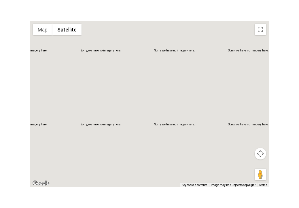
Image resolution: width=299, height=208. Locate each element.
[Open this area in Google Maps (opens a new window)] (40, 183)
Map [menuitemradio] (43, 30)
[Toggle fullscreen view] (260, 29)
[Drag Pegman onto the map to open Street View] (260, 174)
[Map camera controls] (260, 153)
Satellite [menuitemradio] (67, 30)
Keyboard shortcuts (194, 185)
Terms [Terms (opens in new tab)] (263, 185)
